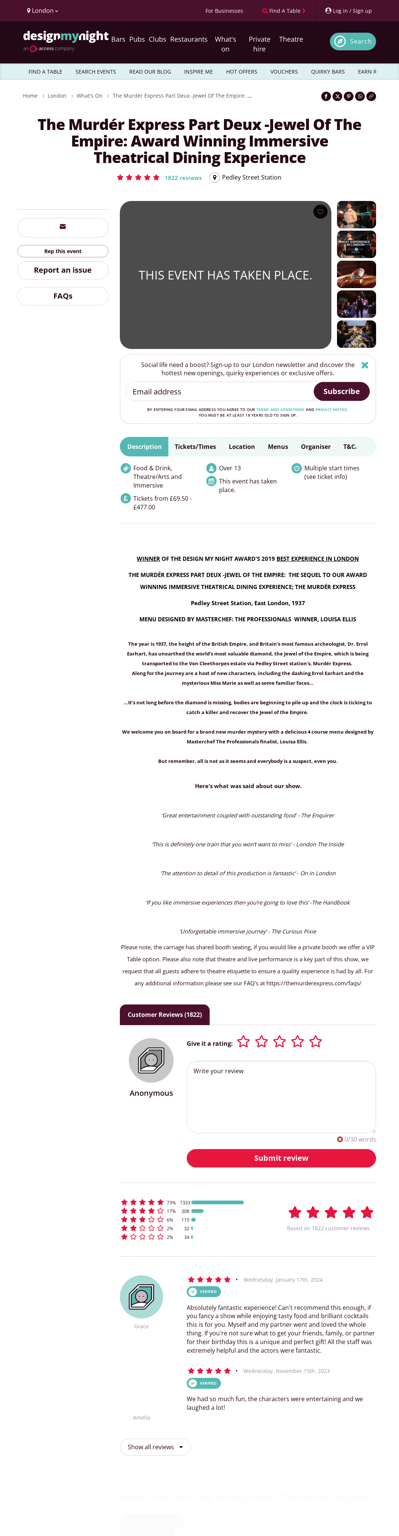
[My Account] (348, 11)
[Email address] (220, 391)
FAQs (63, 296)
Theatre (291, 39)
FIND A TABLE (45, 71)
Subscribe (341, 391)
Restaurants (189, 39)
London (57, 95)
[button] (159, 177)
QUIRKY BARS (328, 71)
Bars (118, 39)
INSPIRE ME (198, 71)
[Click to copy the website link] (371, 96)
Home (30, 95)
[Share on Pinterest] (349, 96)
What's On (90, 95)
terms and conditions (280, 409)
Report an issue (63, 270)
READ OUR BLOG (150, 71)
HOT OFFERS (241, 71)
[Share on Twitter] (337, 96)
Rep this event (63, 251)
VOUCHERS (284, 71)
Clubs (157, 39)
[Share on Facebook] (326, 96)
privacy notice (332, 409)
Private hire (260, 44)
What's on (225, 44)
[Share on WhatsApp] (360, 96)
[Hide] (365, 365)
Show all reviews (155, 1447)
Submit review (281, 1158)
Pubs (137, 39)
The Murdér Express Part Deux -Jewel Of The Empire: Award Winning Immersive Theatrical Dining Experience (250, 95)
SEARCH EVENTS (96, 71)
